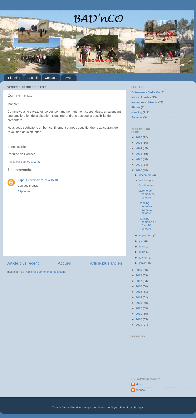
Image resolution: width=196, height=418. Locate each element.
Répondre (24, 191)
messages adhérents (144, 102)
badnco (140, 390)
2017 (139, 280)
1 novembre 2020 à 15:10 (42, 180)
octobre (144, 180)
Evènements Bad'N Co (145, 92)
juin (141, 241)
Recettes (136, 117)
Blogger (138, 407)
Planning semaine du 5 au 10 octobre (147, 223)
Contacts (51, 77)
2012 (139, 308)
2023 (139, 153)
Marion (140, 384)
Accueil (33, 77)
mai (141, 246)
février (143, 257)
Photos (135, 107)
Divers (68, 77)
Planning (14, 77)
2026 (139, 137)
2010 (139, 319)
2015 (139, 291)
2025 (139, 142)
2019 (139, 269)
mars (142, 252)
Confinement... (147, 185)
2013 (139, 302)
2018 (139, 275)
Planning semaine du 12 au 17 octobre (147, 208)
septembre (146, 235)
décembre (145, 175)
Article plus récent (23, 263)
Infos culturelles (141, 97)
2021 (139, 164)
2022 (139, 159)
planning (136, 112)
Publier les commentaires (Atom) (45, 271)
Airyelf (114, 407)
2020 (139, 170)
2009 (139, 324)
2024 (139, 148)
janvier (143, 263)
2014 (139, 297)
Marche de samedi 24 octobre (146, 194)
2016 (139, 286)
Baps (21, 180)
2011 (139, 313)
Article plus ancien (106, 263)
